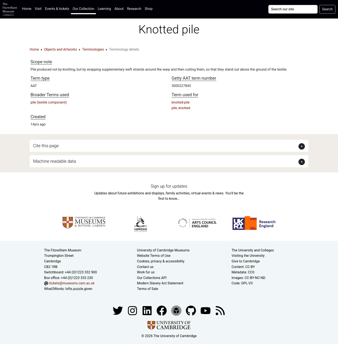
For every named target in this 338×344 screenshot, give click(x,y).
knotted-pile (181, 102)
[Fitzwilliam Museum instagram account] (133, 310)
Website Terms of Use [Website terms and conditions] (154, 256)
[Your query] (293, 9)
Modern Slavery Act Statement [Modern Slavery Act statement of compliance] (160, 283)
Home (27, 8)
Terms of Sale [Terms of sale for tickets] (147, 289)
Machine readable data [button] (54, 161)
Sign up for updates (169, 186)
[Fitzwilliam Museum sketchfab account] (176, 310)
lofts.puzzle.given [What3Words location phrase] (78, 289)
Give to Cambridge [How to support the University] (246, 261)
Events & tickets (57, 9)
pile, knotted (181, 108)
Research (134, 9)
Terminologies (93, 49)
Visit (38, 9)
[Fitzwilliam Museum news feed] (220, 310)
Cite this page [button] (46, 145)
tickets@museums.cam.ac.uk (71, 283)
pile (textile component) (49, 102)
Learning (104, 9)
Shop (148, 9)
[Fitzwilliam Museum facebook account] (147, 310)
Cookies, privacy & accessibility (160, 261)
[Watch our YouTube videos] (206, 310)
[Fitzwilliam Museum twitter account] (118, 310)
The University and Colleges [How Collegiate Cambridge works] (253, 250)
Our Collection (83, 9)
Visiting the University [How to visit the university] (248, 256)
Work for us (146, 272)
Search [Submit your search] (327, 9)
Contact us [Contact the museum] (145, 267)
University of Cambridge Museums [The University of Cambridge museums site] (163, 250)
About (119, 9)
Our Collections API (152, 278)
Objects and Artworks (60, 49)
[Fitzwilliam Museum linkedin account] (162, 310)
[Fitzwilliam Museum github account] (191, 310)
